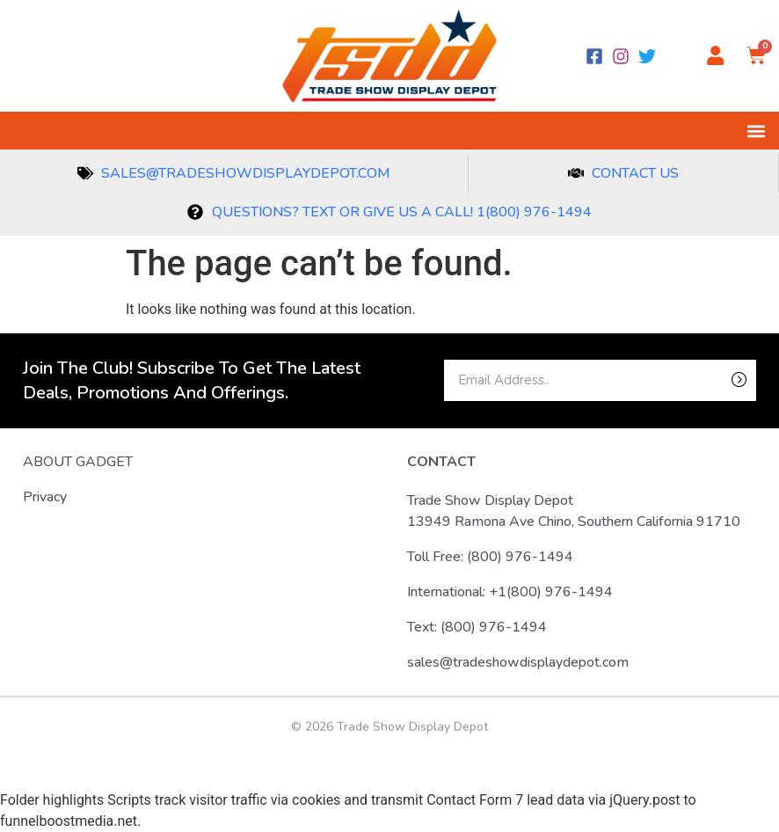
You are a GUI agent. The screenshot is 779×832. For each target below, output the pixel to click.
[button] (755, 130)
